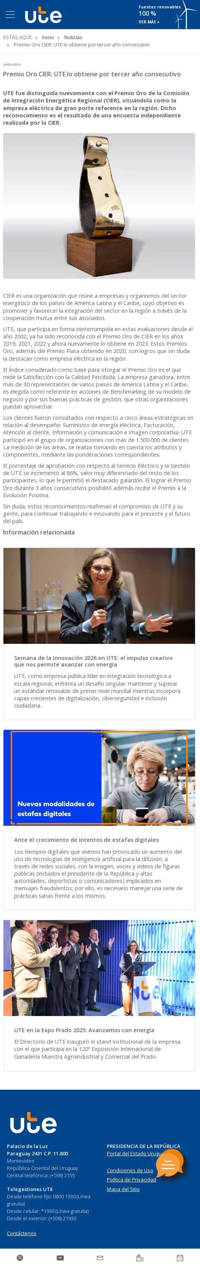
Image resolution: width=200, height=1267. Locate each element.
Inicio (48, 37)
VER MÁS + (149, 22)
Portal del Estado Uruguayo (138, 1153)
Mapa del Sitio (123, 1189)
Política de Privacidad (131, 1179)
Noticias (73, 37)
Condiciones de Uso (130, 1170)
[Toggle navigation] (10, 14)
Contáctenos (21, 1233)
